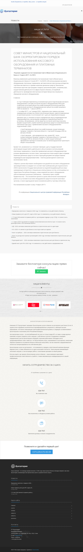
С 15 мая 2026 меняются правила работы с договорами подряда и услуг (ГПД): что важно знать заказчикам (39, 217)
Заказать (41, 271)
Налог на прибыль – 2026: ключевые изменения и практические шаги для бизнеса (35, 232)
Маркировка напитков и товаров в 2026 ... (21, 483)
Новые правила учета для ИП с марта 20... (22, 487)
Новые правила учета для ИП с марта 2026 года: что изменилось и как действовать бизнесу (39, 214)
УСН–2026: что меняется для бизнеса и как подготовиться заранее (31, 229)
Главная (40, 20)
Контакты (13, 518)
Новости (46, 20)
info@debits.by (18, 535)
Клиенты (13, 515)
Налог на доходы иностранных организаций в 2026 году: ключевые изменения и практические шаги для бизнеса (41, 236)
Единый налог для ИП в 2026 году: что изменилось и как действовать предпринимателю (37, 243)
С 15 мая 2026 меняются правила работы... (22, 492)
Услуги (13, 508)
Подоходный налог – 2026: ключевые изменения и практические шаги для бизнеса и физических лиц (41, 240)
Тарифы (13, 510)
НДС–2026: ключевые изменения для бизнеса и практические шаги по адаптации (35, 226)
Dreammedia (35, 549)
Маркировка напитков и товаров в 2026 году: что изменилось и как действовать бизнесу (38, 211)
